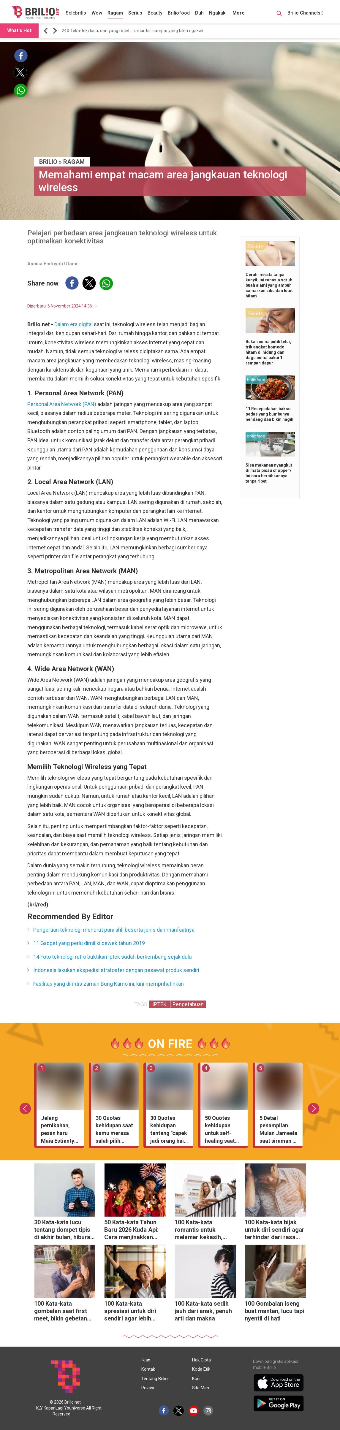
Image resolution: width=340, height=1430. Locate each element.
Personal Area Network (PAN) (61, 404)
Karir (196, 1378)
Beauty (155, 13)
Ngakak (217, 13)
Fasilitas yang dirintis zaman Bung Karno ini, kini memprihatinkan (108, 984)
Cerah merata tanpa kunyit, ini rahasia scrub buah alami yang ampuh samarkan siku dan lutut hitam (269, 285)
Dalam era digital (73, 324)
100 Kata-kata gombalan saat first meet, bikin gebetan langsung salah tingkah (60, 1311)
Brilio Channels (305, 13)
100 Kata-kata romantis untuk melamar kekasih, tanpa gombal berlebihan (198, 1230)
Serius (135, 13)
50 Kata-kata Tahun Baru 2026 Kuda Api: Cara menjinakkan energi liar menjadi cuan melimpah (131, 1230)
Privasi (147, 1388)
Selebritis (76, 13)
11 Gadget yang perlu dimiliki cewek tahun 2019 (89, 943)
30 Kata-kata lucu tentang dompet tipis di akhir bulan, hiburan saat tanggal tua (64, 1230)
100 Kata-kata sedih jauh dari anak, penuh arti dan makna (203, 1311)
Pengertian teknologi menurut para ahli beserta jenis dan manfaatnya (113, 930)
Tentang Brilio (154, 1378)
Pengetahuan (188, 1004)
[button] (46, 30)
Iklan (145, 1360)
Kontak (148, 1369)
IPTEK (159, 1004)
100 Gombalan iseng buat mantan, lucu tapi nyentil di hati (274, 1311)
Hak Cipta (201, 1360)
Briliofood (179, 13)
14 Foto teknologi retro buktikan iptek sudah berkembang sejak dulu (112, 957)
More (239, 13)
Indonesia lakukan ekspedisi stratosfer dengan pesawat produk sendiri (116, 970)
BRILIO (48, 161)
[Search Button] (279, 14)
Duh (199, 13)
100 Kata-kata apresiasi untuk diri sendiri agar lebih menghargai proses (130, 1311)
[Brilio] (35, 12)
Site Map (200, 1388)
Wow (96, 13)
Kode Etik (201, 1369)
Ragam (115, 13)
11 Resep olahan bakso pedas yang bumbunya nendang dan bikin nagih (269, 414)
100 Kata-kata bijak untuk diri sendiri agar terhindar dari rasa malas (274, 1230)
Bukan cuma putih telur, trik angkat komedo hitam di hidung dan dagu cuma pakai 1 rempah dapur (268, 352)
